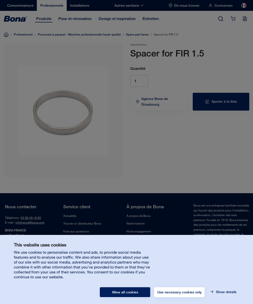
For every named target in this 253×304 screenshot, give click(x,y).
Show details (225, 292)
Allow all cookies (125, 292)
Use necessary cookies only (179, 292)
